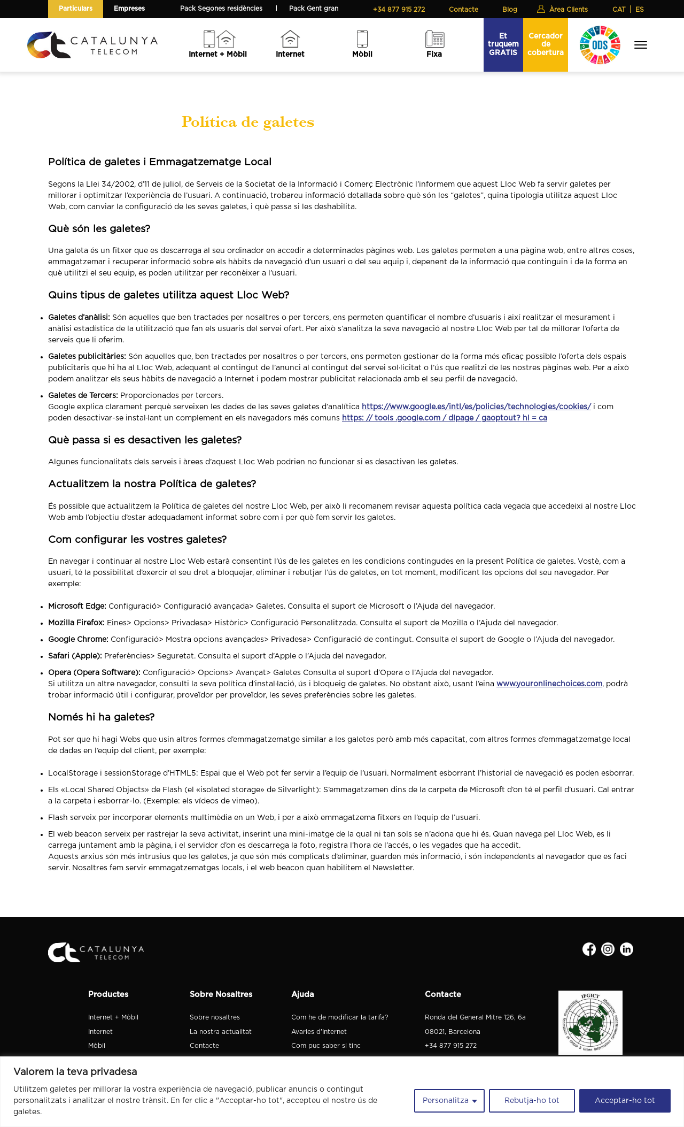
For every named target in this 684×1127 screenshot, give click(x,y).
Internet (290, 54)
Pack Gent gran (313, 8)
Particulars (75, 8)
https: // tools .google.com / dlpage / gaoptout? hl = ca (444, 418)
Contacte (463, 9)
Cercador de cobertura (545, 45)
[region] (342, 1091)
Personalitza (446, 1101)
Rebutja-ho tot (531, 1101)
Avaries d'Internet (319, 1032)
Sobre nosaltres (215, 1017)
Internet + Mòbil (218, 54)
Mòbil (362, 54)
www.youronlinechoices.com (549, 684)
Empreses (129, 8)
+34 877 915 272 (399, 9)
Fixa (434, 54)
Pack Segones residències (221, 8)
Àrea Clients (568, 9)
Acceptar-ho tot (625, 1101)
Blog (509, 9)
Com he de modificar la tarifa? (339, 1017)
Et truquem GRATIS (503, 45)
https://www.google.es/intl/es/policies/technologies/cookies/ (476, 407)
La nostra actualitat (221, 1032)
